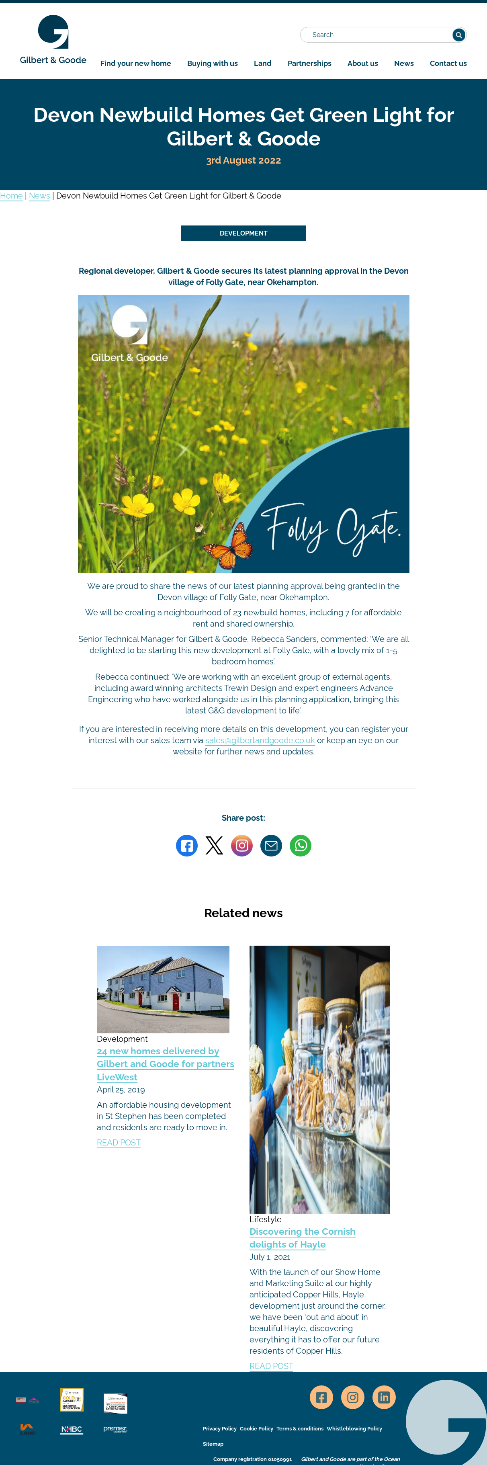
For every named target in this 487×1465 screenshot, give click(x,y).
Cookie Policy (256, 1429)
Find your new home (135, 63)
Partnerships (309, 63)
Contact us (448, 63)
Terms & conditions (299, 1429)
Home (11, 196)
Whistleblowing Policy (354, 1429)
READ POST (119, 1142)
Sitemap (213, 1444)
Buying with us (212, 63)
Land (263, 63)
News (404, 63)
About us (363, 63)
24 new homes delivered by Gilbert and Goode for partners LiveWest (165, 1064)
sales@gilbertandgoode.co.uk (260, 740)
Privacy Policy (220, 1429)
